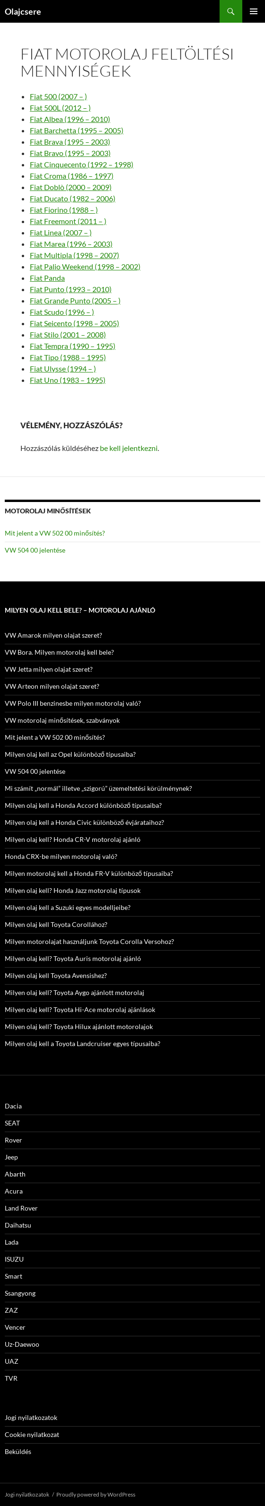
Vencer (15, 1327)
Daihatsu (18, 1225)
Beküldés (18, 1451)
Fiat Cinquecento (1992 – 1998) (81, 164)
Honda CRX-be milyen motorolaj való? (61, 856)
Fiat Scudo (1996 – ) (62, 311)
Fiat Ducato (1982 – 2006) (72, 198)
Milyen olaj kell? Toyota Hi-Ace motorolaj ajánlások (80, 1009)
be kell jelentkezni (129, 447)
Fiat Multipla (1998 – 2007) (74, 255)
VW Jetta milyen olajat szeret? (49, 669)
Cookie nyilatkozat (32, 1434)
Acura (14, 1191)
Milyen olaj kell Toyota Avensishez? (56, 975)
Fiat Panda (47, 277)
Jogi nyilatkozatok (31, 1417)
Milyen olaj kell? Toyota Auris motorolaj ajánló (73, 958)
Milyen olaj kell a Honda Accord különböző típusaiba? (83, 805)
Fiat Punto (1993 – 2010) (71, 289)
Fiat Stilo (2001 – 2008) (68, 334)
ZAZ (11, 1310)
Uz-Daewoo (22, 1344)
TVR (11, 1378)
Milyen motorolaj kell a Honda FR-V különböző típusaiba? (89, 873)
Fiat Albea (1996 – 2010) (70, 118)
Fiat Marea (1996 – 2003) (71, 243)
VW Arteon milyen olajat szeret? (52, 686)
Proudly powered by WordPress (95, 1494)
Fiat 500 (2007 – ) (58, 96)
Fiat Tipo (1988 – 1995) (68, 357)
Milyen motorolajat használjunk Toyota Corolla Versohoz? (89, 941)
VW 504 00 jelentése (35, 550)
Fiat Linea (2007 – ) (61, 232)
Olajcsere (23, 11)
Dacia (13, 1106)
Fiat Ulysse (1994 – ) (63, 368)
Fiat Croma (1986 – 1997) (72, 175)
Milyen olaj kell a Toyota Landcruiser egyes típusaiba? (82, 1043)
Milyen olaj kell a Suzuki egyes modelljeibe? (68, 907)
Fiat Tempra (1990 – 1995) (72, 345)
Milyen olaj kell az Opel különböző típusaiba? (70, 754)
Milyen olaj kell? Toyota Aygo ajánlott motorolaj (74, 992)
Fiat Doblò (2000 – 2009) (71, 186)
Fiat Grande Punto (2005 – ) (75, 300)
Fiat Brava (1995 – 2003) (70, 141)
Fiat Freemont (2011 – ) (68, 220)
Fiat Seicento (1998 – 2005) (74, 323)
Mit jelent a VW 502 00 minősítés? (55, 533)
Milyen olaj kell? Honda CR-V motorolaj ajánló (73, 839)
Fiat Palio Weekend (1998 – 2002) (85, 266)
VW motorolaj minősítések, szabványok (62, 720)
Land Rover (21, 1208)
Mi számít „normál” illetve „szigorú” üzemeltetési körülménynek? (98, 788)
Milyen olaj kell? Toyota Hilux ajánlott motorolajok (79, 1026)
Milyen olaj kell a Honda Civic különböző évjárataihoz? (84, 822)
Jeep (11, 1157)
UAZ (11, 1361)
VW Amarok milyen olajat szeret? (53, 635)
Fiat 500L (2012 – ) (60, 107)
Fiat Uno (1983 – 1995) (68, 379)
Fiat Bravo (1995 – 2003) (70, 152)
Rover (13, 1140)
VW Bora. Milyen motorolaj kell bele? (59, 652)
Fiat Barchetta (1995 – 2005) (77, 130)
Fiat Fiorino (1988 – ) (64, 209)
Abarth (15, 1174)
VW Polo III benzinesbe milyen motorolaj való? (73, 703)
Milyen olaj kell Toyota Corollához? (56, 924)
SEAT (12, 1123)
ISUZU (14, 1259)
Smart (13, 1276)
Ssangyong (20, 1293)
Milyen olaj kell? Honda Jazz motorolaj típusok (73, 890)
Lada (11, 1242)
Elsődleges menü (253, 11)
